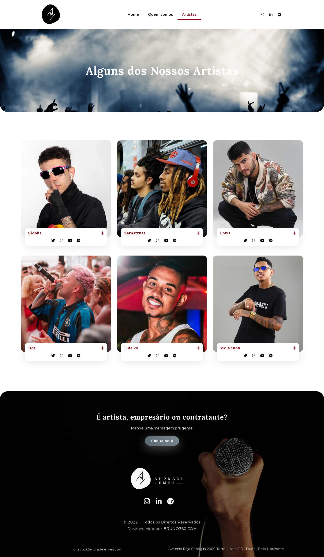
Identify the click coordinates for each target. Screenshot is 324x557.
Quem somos (160, 14)
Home (133, 14)
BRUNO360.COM (180, 529)
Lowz (226, 233)
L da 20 (132, 349)
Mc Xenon (231, 349)
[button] (66, 233)
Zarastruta (136, 233)
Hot (32, 349)
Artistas (189, 14)
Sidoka (36, 233)
